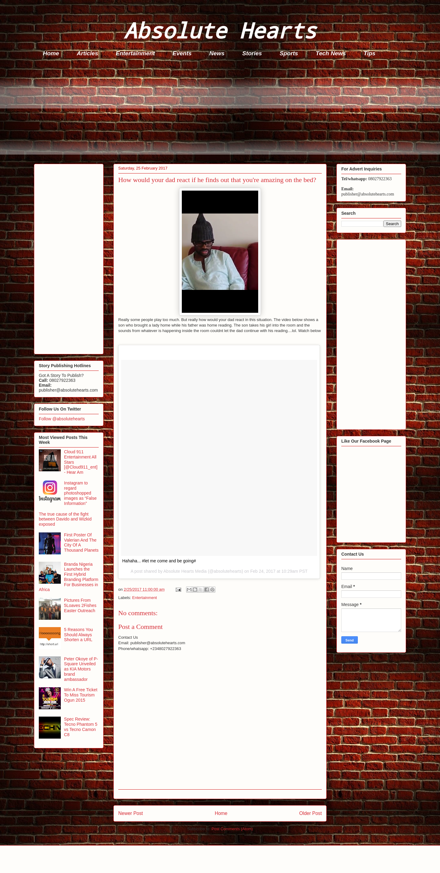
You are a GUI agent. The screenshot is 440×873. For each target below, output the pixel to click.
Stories (252, 53)
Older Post (310, 813)
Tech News (331, 53)
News (217, 53)
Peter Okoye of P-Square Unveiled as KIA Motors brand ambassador (81, 669)
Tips (370, 53)
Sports (289, 53)
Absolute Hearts (220, 30)
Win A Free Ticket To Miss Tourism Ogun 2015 (80, 695)
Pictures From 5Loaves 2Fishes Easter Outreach (80, 605)
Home (51, 53)
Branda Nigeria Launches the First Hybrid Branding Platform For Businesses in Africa (68, 577)
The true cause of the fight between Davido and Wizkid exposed (65, 519)
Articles (87, 53)
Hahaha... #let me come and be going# (159, 560)
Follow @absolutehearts (62, 418)
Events (182, 53)
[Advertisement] (217, 112)
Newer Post (130, 813)
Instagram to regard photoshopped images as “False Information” (80, 493)
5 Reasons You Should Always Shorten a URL (78, 634)
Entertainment (135, 53)
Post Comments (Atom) (232, 829)
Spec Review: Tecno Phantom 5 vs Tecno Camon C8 (80, 727)
